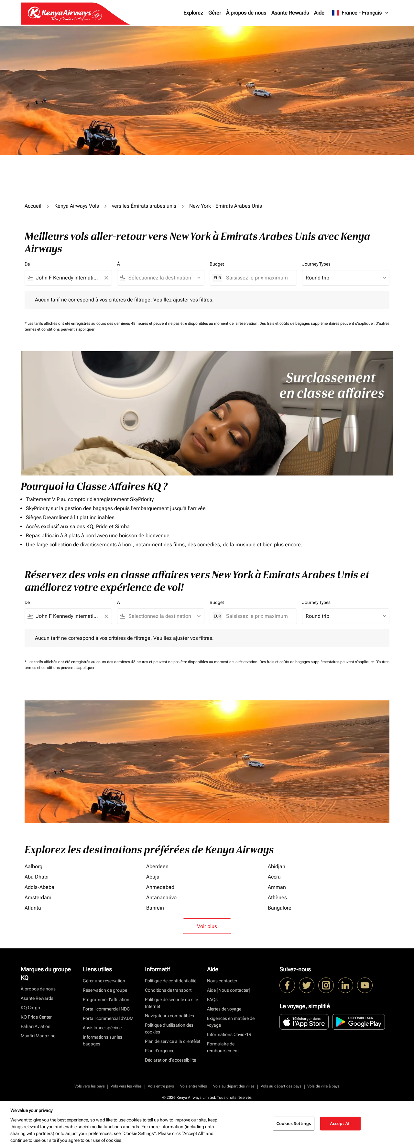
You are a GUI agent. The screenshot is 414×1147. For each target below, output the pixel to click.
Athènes (277, 897)
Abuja (152, 877)
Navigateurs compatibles (169, 1015)
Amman (277, 887)
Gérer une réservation (104, 980)
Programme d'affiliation (106, 999)
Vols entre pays (161, 1086)
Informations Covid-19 (229, 1034)
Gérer (214, 13)
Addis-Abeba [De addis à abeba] (39, 887)
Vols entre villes (193, 1086)
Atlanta (33, 908)
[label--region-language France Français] (361, 13)
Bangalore (279, 908)
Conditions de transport (168, 990)
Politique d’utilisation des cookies (169, 1028)
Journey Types (316, 264)
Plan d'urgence (159, 1050)
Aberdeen (157, 866)
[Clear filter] (106, 277)
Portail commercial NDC (106, 1008)
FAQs (212, 999)
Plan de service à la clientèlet (172, 1041)
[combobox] (68, 278)
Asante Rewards (290, 13)
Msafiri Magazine (38, 1035)
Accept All (340, 1123)
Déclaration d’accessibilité (170, 1060)
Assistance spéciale (102, 1027)
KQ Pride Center (36, 1017)
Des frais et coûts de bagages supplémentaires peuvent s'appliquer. (317, 323)
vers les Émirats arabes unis (144, 206)
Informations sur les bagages (102, 1040)
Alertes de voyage (224, 1008)
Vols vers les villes (126, 1086)
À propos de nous (246, 13)
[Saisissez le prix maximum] (258, 278)
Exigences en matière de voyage (231, 1022)
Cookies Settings (294, 1123)
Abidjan (276, 866)
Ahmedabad (160, 887)
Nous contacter (222, 980)
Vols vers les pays (89, 1086)
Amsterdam (38, 897)
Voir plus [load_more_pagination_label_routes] (207, 926)
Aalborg (33, 866)
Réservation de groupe (105, 990)
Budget (217, 264)
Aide (319, 13)
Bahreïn (155, 908)
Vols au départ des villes (234, 1086)
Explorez (193, 13)
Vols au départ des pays (281, 1086)
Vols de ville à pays (323, 1086)
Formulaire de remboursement (223, 1047)
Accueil (33, 206)
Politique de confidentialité (170, 980)
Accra (274, 877)
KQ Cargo (30, 1007)
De (27, 264)
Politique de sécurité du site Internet (171, 1003)
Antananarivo (161, 897)
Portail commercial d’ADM (108, 1018)
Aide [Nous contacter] (228, 990)
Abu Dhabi (37, 877)
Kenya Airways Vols (76, 206)
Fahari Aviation (35, 1026)
